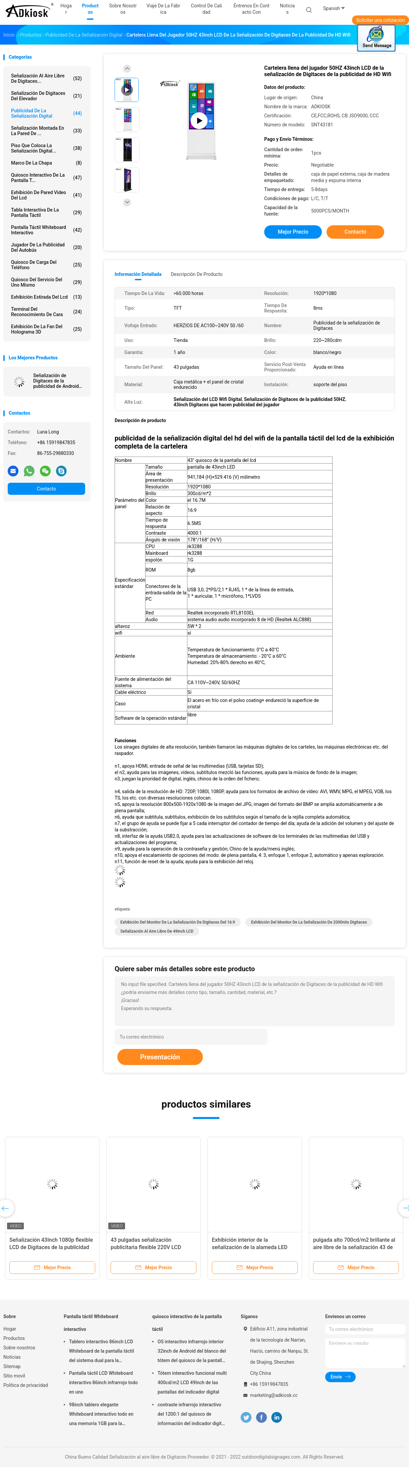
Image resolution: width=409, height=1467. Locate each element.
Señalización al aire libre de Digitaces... (46, 78)
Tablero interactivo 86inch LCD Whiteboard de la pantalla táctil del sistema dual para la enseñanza (101, 1352)
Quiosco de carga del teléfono (46, 264)
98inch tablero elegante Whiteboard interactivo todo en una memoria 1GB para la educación (101, 1415)
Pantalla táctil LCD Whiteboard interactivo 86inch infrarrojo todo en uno (103, 1382)
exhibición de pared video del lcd (46, 195)
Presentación (160, 1057)
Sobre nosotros (19, 1347)
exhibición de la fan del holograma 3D (46, 329)
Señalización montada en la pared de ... (46, 130)
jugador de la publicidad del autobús (46, 247)
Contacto (46, 488)
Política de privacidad (25, 1385)
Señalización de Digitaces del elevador (46, 96)
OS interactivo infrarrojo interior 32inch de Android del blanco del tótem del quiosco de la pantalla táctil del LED (192, 1352)
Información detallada (138, 274)
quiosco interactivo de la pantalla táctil (187, 1323)
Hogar (9, 1329)
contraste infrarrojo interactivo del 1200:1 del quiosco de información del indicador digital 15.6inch (191, 1415)
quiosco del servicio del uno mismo (46, 282)
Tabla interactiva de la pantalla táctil (46, 212)
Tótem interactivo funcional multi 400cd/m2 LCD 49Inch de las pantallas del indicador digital (192, 1382)
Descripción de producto (197, 274)
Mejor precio (293, 232)
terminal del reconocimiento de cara (46, 311)
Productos (14, 1338)
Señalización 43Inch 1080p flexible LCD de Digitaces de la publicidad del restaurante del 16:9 (51, 1247)
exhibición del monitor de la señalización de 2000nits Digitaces (309, 922)
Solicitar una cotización (380, 20)
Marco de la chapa (46, 163)
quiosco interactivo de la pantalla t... (46, 177)
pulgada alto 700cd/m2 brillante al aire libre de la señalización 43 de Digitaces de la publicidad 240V (354, 1247)
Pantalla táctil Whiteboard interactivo (46, 230)
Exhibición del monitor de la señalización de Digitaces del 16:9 (177, 922)
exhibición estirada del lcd (46, 297)
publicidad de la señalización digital (46, 113)
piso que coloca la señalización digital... (46, 148)
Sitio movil (14, 1375)
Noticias (12, 1357)
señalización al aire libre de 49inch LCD (156, 931)
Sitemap (11, 1366)
